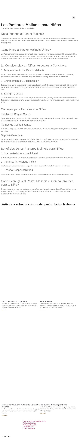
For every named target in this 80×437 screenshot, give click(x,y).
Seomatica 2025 (28, 427)
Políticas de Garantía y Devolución (34, 421)
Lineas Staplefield (29, 428)
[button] (73, 17)
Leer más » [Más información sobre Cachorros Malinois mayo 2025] (4, 310)
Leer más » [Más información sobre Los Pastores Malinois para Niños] (43, 413)
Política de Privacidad (30, 425)
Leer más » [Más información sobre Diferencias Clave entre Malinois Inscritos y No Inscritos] (4, 415)
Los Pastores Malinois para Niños (53, 405)
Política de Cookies (29, 423)
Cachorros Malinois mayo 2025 (14, 301)
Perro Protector (46, 301)
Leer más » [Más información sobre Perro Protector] (43, 310)
